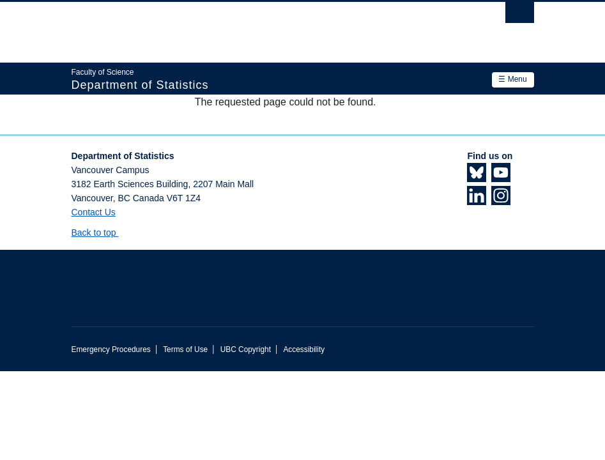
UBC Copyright (245, 349)
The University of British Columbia (268, 26)
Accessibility (304, 349)
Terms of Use (185, 349)
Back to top (100, 232)
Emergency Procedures (111, 349)
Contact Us (94, 212)
